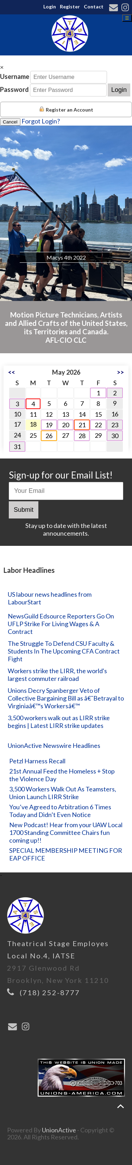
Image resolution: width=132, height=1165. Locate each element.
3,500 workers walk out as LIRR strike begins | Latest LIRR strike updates (59, 721)
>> (120, 372)
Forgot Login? (40, 121)
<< (11, 372)
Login (49, 6)
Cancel (10, 122)
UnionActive (59, 1130)
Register (70, 6)
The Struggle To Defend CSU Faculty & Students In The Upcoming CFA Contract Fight (64, 651)
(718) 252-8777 (50, 992)
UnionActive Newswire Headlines (54, 745)
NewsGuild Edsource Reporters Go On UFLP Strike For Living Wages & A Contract (61, 623)
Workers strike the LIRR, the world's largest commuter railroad (57, 674)
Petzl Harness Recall (37, 761)
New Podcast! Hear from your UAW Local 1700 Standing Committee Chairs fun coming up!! (65, 832)
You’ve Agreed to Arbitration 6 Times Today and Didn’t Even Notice (60, 810)
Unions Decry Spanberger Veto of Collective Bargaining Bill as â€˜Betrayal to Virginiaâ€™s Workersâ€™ (66, 698)
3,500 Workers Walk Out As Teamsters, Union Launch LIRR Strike (62, 793)
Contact (93, 6)
